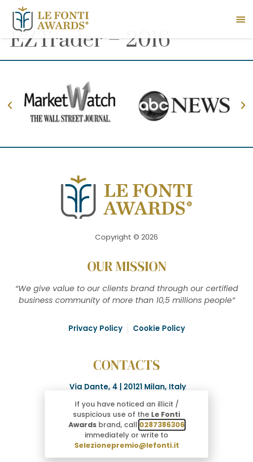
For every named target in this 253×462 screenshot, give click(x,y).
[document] (126, 231)
